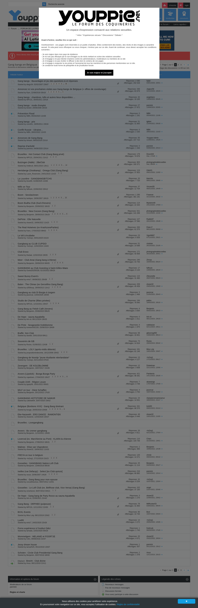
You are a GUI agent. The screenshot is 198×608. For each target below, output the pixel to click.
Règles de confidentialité (128, 604)
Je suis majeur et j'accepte (99, 73)
